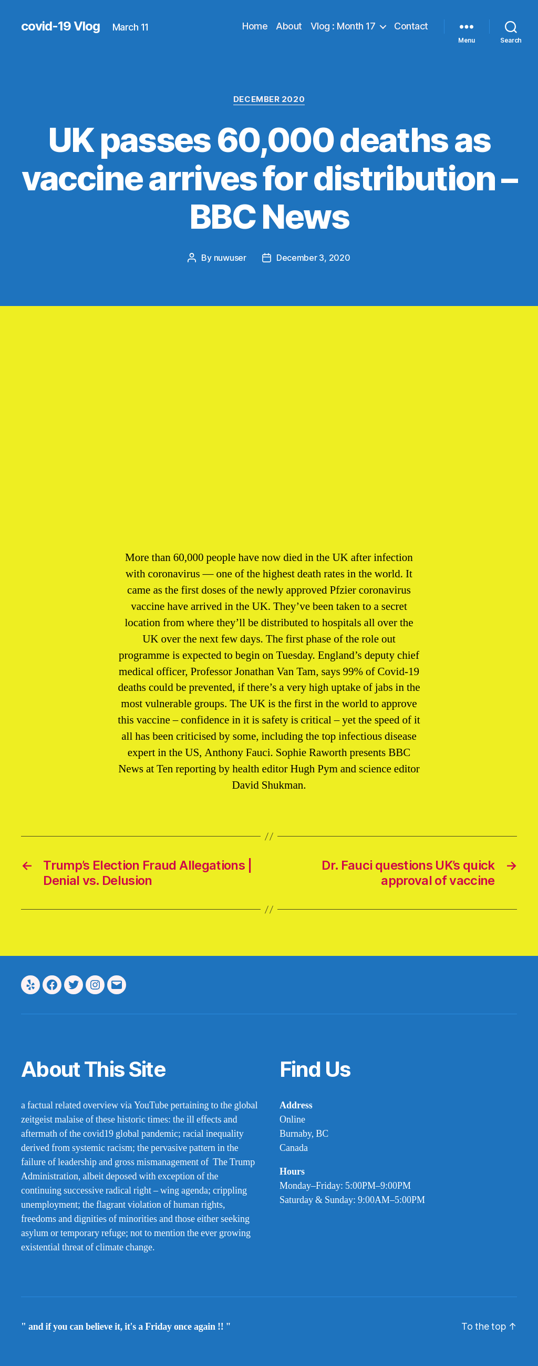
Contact (411, 26)
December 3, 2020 (313, 257)
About (289, 26)
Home (254, 26)
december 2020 (269, 99)
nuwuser (230, 257)
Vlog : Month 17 (343, 26)
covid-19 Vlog (60, 26)
